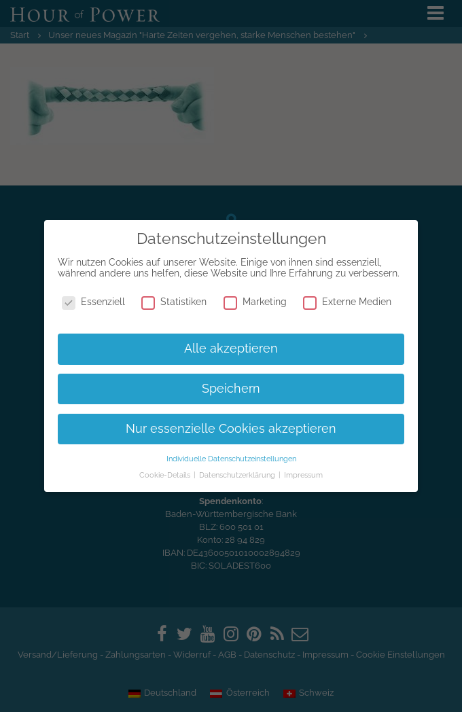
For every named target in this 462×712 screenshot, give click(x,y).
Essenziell (93, 301)
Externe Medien (347, 301)
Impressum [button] (303, 475)
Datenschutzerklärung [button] (238, 475)
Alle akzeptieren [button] (231, 348)
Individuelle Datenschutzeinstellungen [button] (231, 459)
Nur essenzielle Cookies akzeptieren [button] (231, 428)
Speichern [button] (231, 388)
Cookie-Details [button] (165, 475)
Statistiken (174, 301)
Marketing (255, 301)
